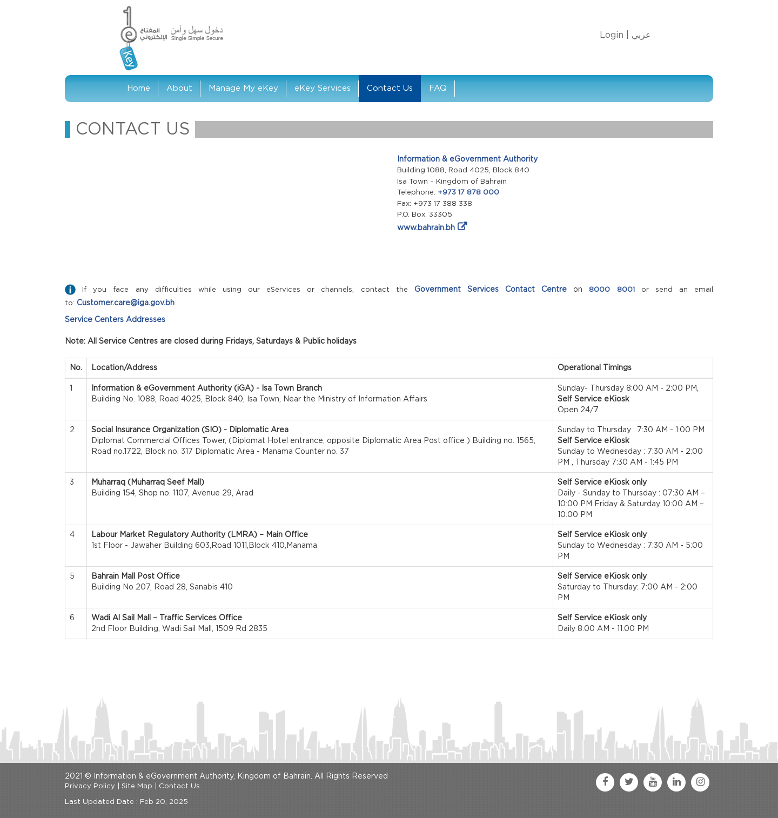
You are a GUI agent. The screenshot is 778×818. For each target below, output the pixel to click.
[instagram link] (700, 782)
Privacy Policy (90, 786)
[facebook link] (605, 782)
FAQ (438, 88)
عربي (641, 35)
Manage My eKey (243, 88)
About (179, 88)
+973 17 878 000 (468, 192)
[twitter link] (629, 782)
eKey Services (322, 88)
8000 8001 (611, 289)
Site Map (137, 786)
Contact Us (390, 88)
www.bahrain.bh (426, 228)
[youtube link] (652, 782)
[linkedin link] (676, 782)
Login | (614, 35)
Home (138, 88)
